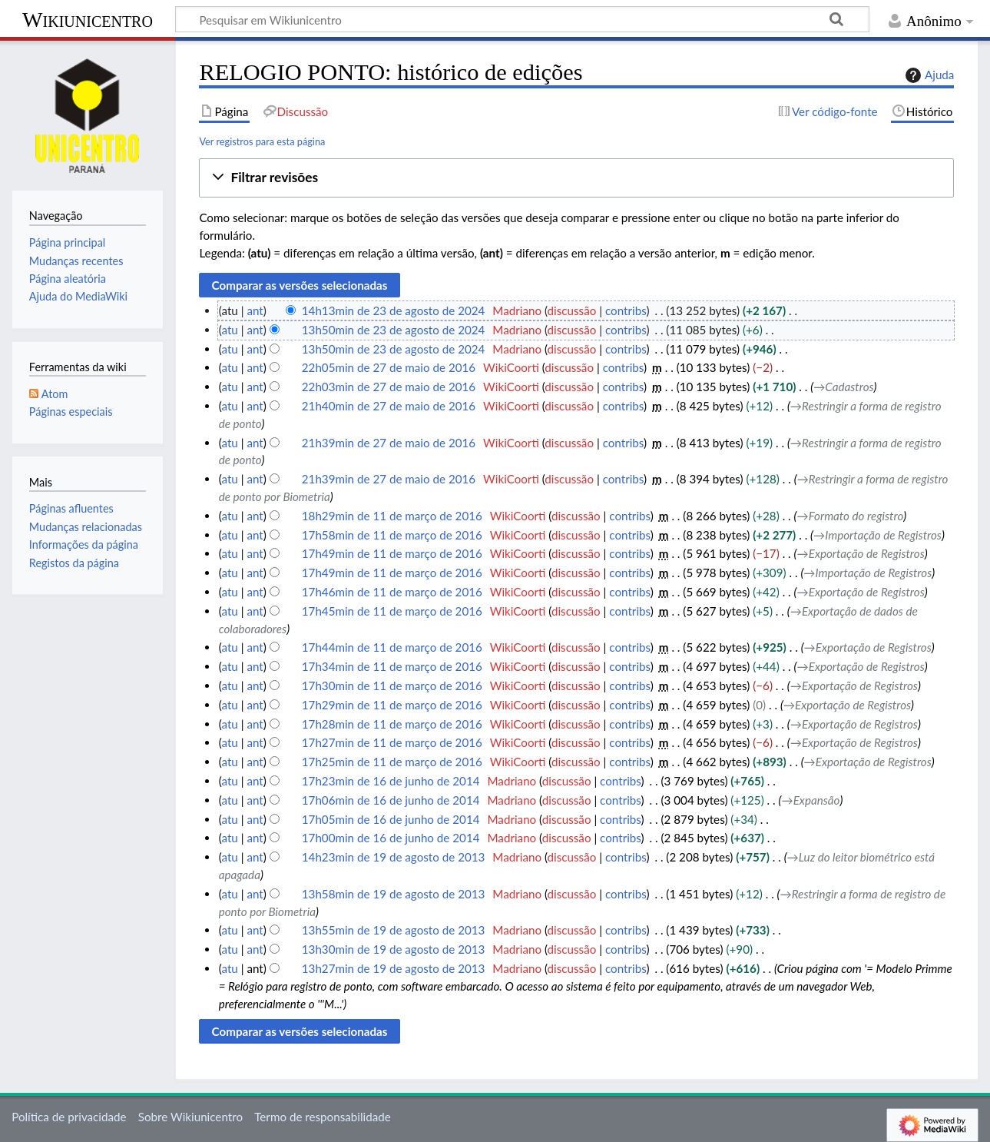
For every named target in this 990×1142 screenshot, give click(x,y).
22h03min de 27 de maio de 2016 (388, 386)
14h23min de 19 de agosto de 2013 (393, 857)
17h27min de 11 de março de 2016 (392, 742)
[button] (576, 178)
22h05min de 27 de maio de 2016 (388, 367)
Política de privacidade (69, 1117)
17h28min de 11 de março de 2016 (392, 724)
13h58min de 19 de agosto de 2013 (393, 894)
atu (229, 330)
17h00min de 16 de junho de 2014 (391, 838)
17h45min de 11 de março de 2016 (392, 611)
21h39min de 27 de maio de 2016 (388, 443)
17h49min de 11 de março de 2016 (392, 553)
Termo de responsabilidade (322, 1117)
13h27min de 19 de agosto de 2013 (393, 968)
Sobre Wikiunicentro (190, 1117)
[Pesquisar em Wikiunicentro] (522, 19)
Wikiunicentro (87, 20)
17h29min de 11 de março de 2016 (392, 705)
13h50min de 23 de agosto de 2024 (393, 330)
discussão (572, 310)
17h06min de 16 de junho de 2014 (391, 800)
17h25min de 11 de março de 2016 (392, 762)
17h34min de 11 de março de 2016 (392, 666)
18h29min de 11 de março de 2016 (392, 516)
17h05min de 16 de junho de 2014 (391, 819)
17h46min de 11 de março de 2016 (392, 592)
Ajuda (928, 75)
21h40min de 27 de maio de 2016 (388, 406)
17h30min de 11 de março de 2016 (392, 685)
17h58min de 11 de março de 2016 (392, 535)
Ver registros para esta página (262, 141)
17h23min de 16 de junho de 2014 (391, 781)
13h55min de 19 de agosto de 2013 (393, 930)
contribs (625, 310)
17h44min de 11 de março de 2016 (392, 647)
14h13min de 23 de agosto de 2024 (393, 310)
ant (255, 310)
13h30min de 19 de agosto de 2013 (393, 949)
